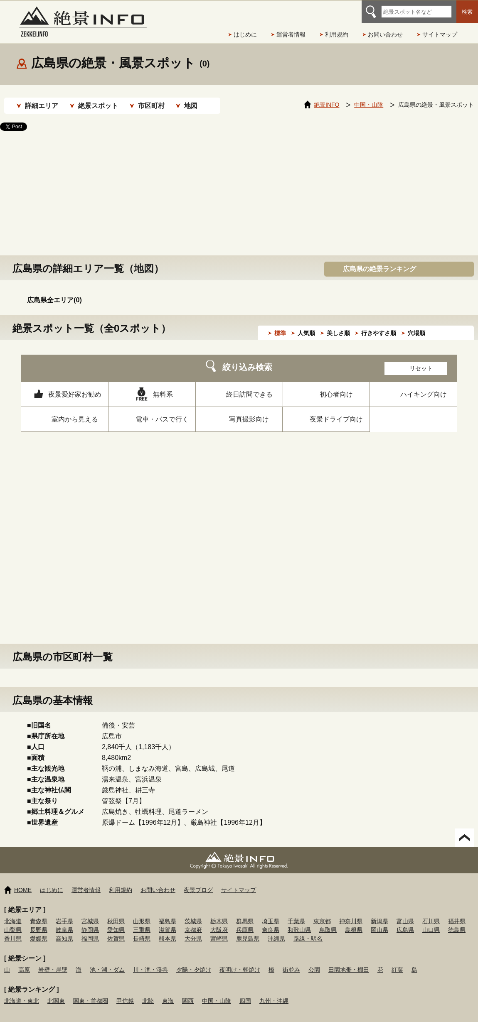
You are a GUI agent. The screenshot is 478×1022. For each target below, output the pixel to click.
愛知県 (116, 921)
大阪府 (219, 921)
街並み (291, 961)
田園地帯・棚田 (348, 961)
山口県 (431, 921)
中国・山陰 (216, 992)
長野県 (38, 921)
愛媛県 (38, 930)
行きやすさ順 (378, 324)
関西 (188, 992)
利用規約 (336, 34)
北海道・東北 (21, 992)
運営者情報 (291, 34)
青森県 (38, 912)
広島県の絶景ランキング (379, 260)
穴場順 (416, 324)
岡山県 (379, 921)
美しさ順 (338, 324)
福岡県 (90, 930)
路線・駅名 (308, 930)
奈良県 (270, 921)
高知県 (64, 930)
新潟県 (379, 912)
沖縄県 (276, 930)
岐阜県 (64, 921)
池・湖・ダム (107, 961)
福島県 (167, 912)
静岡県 (90, 921)
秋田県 (116, 912)
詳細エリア (41, 105)
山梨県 (13, 921)
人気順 (306, 324)
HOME (23, 881)
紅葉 (397, 961)
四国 (245, 992)
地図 (190, 105)
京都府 (193, 921)
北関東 (56, 992)
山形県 (141, 912)
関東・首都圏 (90, 992)
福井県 (457, 912)
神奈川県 (350, 912)
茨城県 (193, 912)
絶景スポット (98, 105)
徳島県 (457, 921)
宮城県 (90, 912)
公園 (314, 961)
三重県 (141, 921)
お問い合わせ (385, 34)
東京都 (322, 912)
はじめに (245, 34)
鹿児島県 (247, 930)
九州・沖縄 (273, 992)
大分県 (193, 930)
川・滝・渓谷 (150, 961)
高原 (24, 961)
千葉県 (296, 912)
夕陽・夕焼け (193, 961)
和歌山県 (299, 921)
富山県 (405, 912)
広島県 (405, 921)
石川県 (431, 912)
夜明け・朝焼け (239, 961)
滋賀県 (167, 921)
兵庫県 (245, 921)
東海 (168, 992)
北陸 (148, 992)
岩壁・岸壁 (52, 961)
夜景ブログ (198, 881)
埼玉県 (270, 912)
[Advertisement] (239, 185)
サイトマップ (439, 34)
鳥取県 (328, 921)
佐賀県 (116, 930)
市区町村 (151, 105)
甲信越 (125, 992)
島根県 (353, 921)
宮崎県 (219, 930)
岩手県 (64, 912)
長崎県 (141, 930)
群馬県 (245, 912)
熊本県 (167, 930)
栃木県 (219, 912)
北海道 (13, 912)
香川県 (13, 930)
